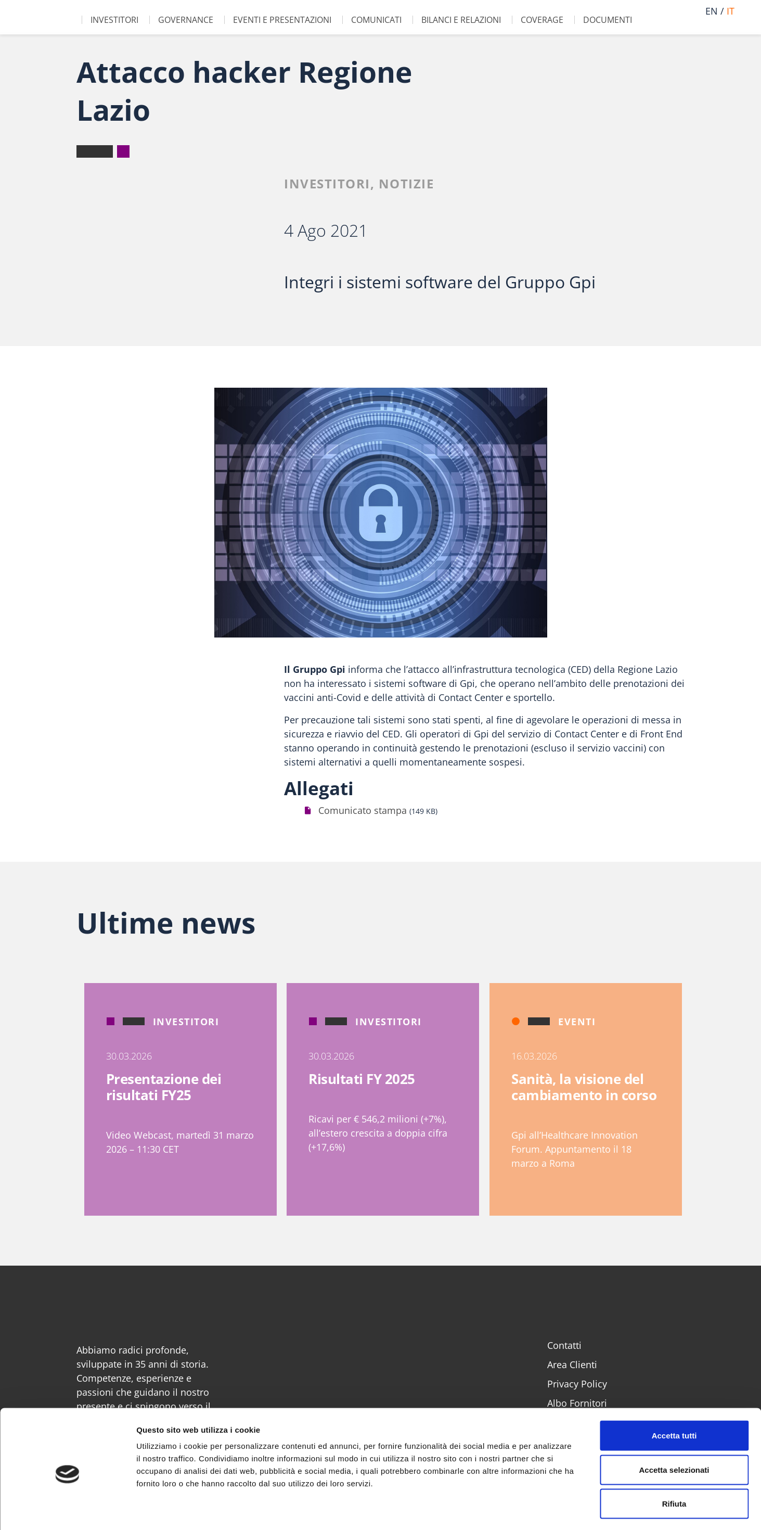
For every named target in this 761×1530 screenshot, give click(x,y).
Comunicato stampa (362, 810)
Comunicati (376, 20)
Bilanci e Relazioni (461, 20)
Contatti (564, 1345)
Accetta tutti (674, 1393)
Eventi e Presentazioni (282, 20)
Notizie (406, 183)
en (711, 11)
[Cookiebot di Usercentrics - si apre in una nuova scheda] (67, 1510)
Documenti (607, 20)
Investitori (114, 20)
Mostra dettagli (547, 1509)
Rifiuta (674, 1461)
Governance (185, 20)
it (730, 11)
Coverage (542, 20)
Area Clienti (572, 1364)
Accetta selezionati (674, 1427)
